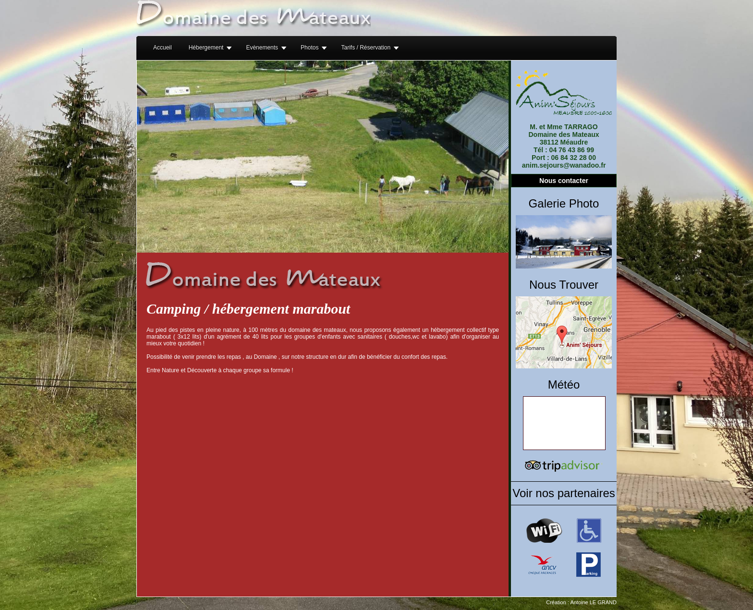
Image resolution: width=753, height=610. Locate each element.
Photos (309, 47)
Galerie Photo (564, 203)
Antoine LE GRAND (593, 602)
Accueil (162, 47)
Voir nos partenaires (563, 493)
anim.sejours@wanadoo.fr (564, 165)
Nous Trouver (563, 284)
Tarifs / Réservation (365, 47)
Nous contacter (563, 180)
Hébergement (206, 47)
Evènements (262, 47)
